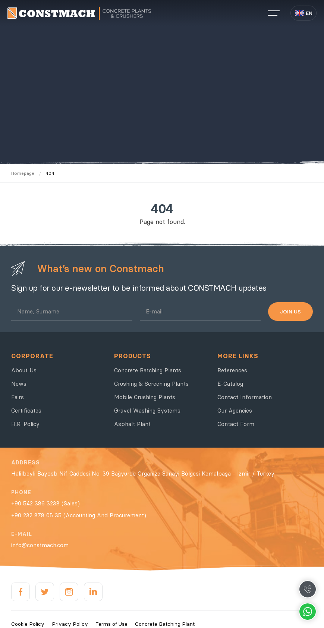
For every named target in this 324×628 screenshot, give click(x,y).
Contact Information (244, 397)
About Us (24, 370)
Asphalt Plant (132, 423)
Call (308, 589)
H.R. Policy (25, 423)
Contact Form (235, 423)
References (232, 370)
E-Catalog (230, 383)
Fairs (17, 397)
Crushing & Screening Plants (151, 383)
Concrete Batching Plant (165, 624)
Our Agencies (234, 410)
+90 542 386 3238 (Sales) (45, 503)
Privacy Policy (70, 624)
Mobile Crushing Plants (144, 397)
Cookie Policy (27, 624)
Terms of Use (111, 624)
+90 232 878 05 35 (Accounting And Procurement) (78, 515)
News (18, 383)
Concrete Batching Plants (147, 370)
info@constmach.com (40, 545)
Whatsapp (308, 612)
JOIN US (290, 311)
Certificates (26, 410)
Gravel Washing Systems (147, 410)
